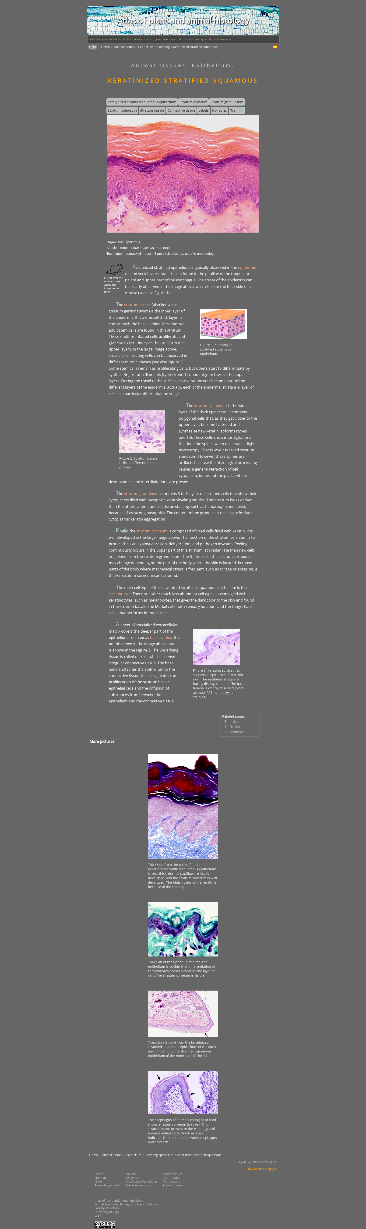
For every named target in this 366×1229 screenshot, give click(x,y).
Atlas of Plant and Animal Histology (119, 1200)
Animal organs (152, 39)
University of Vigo (107, 1212)
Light (92, 47)
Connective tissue (181, 110)
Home (105, 47)
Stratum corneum (193, 102)
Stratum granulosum (227, 102)
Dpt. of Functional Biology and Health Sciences (127, 1204)
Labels (204, 110)
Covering (163, 47)
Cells (91, 39)
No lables (219, 110)
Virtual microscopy (219, 39)
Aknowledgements (107, 1185)
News (98, 1181)
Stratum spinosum (122, 110)
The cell (130, 1174)
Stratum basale (152, 110)
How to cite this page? (262, 1169)
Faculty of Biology (107, 1208)
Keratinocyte (234, 732)
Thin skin (232, 721)
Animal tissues (117, 39)
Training (236, 110)
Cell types (101, 39)
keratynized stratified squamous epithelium (142, 102)
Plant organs (170, 39)
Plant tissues (134, 39)
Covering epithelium (159, 1155)
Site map (101, 1178)
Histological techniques (193, 39)
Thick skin (232, 726)
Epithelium (146, 47)
